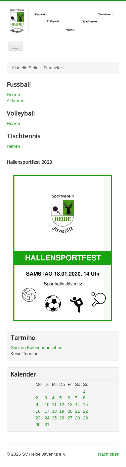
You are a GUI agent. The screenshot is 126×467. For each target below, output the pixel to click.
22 (85, 411)
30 (38, 424)
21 (77, 411)
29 (85, 417)
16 (38, 411)
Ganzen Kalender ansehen (36, 347)
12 (61, 404)
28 (77, 417)
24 (47, 417)
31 (47, 424)
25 (54, 417)
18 (54, 411)
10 (47, 404)
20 (70, 411)
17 (47, 411)
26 (61, 417)
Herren (13, 94)
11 (54, 404)
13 (70, 404)
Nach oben (108, 454)
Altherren (16, 100)
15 (85, 404)
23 (38, 417)
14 (77, 404)
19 (61, 411)
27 (70, 417)
